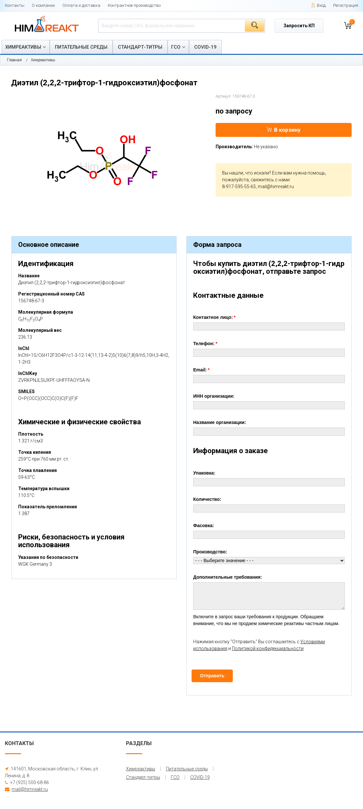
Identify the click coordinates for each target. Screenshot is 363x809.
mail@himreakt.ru (276, 186)
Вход (318, 5)
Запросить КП (299, 25)
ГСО (176, 47)
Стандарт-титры (140, 47)
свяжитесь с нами (270, 179)
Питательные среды (81, 47)
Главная (14, 60)
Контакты (14, 5)
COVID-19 (205, 47)
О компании (43, 5)
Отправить (212, 675)
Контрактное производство (134, 5)
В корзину (283, 130)
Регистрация (345, 5)
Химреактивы (23, 47)
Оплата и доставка (81, 5)
